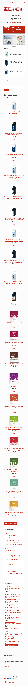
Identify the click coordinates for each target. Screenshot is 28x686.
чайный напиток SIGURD (15, 567)
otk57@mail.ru (16, 22)
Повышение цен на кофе (11, 607)
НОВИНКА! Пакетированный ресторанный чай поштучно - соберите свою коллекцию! (12, 594)
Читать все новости (12, 645)
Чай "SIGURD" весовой (13, 553)
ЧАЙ (7, 548)
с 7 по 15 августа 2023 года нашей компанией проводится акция (13, 612)
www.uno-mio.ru (6, 666)
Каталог (18, 27)
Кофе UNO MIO (11, 535)
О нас (12, 27)
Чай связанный (11, 550)
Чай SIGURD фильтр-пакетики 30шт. (14, 322)
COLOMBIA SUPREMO (14, 540)
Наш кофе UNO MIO (9, 31)
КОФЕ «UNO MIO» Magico (15, 544)
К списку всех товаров (11, 523)
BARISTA (11, 537)
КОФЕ (7, 533)
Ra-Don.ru (12, 682)
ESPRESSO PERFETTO (15, 542)
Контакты (18, 29)
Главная (6, 27)
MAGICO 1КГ (14, 303)
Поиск (5, 85)
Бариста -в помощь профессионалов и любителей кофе (13, 623)
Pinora (6, 681)
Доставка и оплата (9, 29)
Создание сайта (7, 682)
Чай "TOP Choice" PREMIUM (14, 573)
